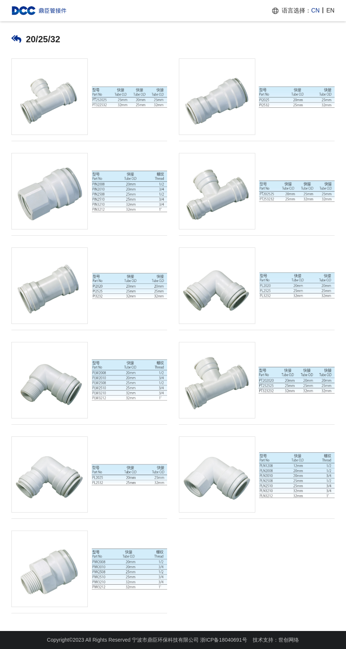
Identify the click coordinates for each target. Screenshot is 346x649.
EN (330, 10)
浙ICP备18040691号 (223, 640)
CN (315, 10)
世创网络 (288, 640)
